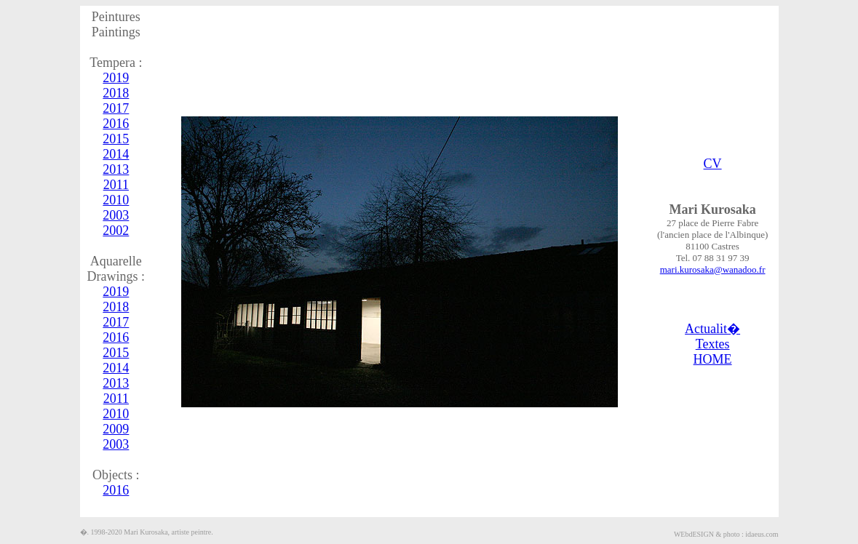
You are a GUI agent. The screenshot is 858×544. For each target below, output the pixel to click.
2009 (116, 429)
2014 (116, 154)
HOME (713, 359)
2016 (116, 123)
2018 (116, 93)
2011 (116, 184)
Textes (713, 344)
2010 (116, 200)
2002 (116, 230)
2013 (116, 169)
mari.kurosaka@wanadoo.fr (713, 269)
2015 (116, 139)
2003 (116, 215)
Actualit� (712, 328)
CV (713, 163)
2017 (116, 108)
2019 (116, 78)
